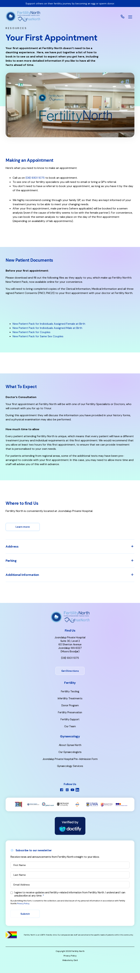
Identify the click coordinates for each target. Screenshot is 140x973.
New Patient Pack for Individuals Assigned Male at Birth (47, 328)
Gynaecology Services (70, 766)
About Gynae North (70, 745)
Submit (25, 913)
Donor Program (70, 705)
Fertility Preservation (70, 712)
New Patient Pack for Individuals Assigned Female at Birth (49, 324)
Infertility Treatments (70, 698)
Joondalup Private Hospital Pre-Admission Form (70, 759)
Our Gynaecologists (70, 752)
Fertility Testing (70, 691)
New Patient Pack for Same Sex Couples (38, 336)
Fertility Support (70, 719)
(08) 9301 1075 (70, 658)
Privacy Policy (23, 903)
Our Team (70, 726)
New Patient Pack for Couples (31, 332)
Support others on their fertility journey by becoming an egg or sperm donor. (70, 3)
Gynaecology (70, 736)
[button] (130, 17)
